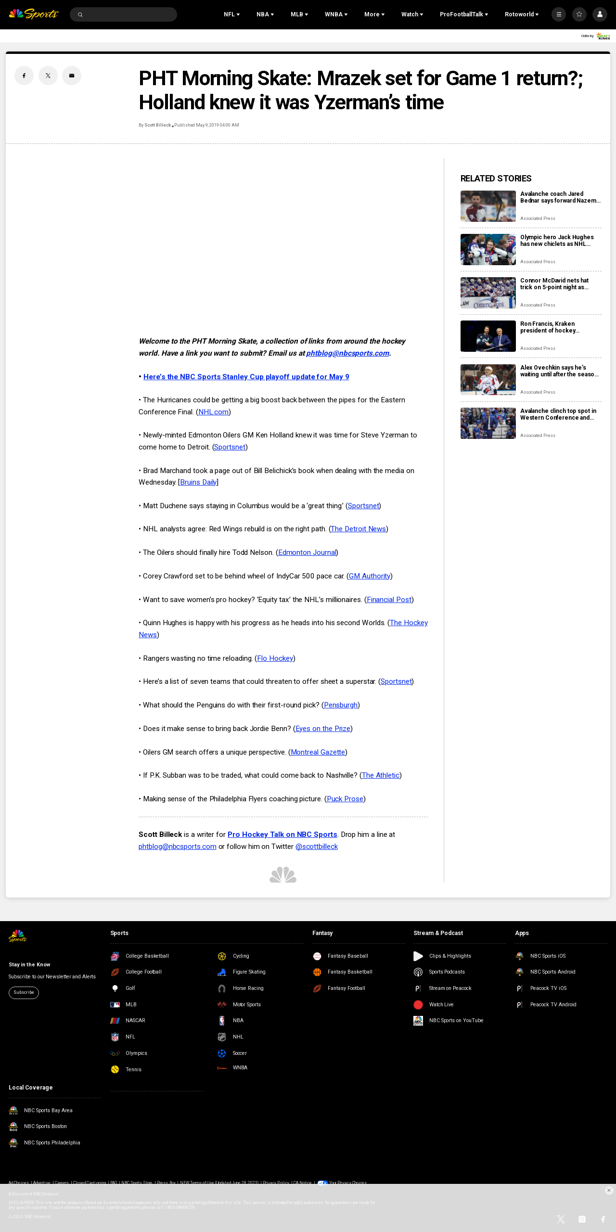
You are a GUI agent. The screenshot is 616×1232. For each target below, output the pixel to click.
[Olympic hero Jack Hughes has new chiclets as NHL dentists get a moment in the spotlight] (488, 249)
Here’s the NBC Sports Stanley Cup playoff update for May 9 (246, 376)
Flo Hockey (275, 658)
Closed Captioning (89, 1183)
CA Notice (303, 1183)
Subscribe (23, 992)
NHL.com (213, 412)
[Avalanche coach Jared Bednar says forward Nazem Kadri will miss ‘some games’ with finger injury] (488, 206)
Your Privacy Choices (348, 1183)
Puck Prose (345, 799)
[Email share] (71, 75)
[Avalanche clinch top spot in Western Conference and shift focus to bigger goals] (488, 423)
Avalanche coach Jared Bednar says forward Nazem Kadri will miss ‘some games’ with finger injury (559, 197)
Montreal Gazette (318, 752)
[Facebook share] (24, 75)
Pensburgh (341, 705)
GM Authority (369, 576)
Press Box (166, 1183)
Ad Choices (18, 1183)
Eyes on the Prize (323, 728)
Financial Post (389, 599)
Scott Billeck (157, 125)
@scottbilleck (316, 846)
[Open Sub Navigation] (239, 14)
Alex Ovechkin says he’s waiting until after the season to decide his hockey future (559, 371)
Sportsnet (229, 447)
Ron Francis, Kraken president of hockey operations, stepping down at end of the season (559, 327)
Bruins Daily (198, 482)
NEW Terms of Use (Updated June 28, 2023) (219, 1183)
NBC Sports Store (137, 1183)
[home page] (34, 15)
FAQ (113, 1183)
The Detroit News (358, 529)
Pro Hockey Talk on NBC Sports (282, 834)
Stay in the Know (29, 965)
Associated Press (537, 218)
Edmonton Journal (307, 552)
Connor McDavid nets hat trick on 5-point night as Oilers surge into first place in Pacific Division (560, 284)
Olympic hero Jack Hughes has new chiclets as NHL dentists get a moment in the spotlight (559, 240)
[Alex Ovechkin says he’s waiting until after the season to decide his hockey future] (488, 380)
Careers (62, 1183)
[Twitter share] (48, 75)
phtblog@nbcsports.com (347, 353)
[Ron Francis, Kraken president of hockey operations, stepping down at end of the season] (488, 336)
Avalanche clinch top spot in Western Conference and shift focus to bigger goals (558, 414)
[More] (559, 14)
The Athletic (380, 775)
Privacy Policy (276, 1183)
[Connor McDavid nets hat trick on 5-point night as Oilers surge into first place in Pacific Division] (488, 292)
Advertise (42, 1183)
